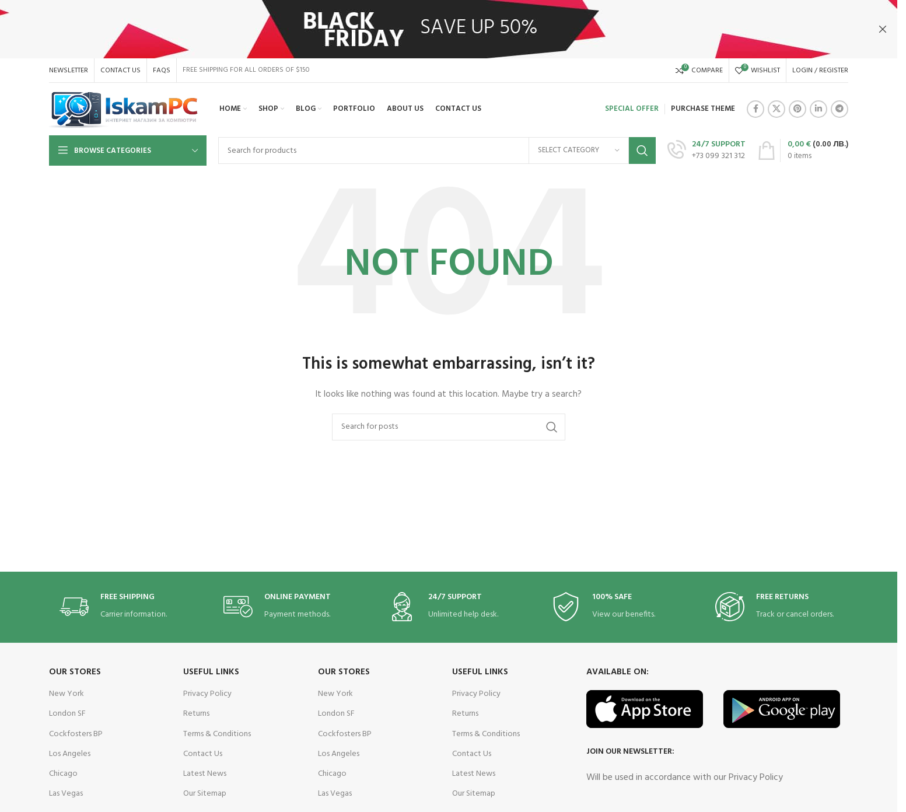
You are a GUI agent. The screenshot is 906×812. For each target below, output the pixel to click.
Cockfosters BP (76, 734)
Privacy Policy (207, 694)
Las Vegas (66, 793)
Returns (196, 713)
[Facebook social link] (755, 109)
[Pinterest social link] (797, 109)
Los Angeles (69, 754)
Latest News (204, 773)
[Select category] (579, 150)
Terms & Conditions (217, 734)
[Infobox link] (706, 150)
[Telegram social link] (839, 109)
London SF (67, 713)
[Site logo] (124, 109)
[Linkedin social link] (818, 109)
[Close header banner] (882, 29)
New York (66, 694)
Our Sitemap (204, 793)
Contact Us (202, 754)
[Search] (437, 150)
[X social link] (776, 109)
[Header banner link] (448, 29)
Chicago (63, 773)
